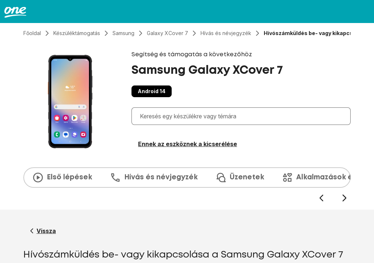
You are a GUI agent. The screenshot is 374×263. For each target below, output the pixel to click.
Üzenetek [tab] (239, 177)
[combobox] (243, 116)
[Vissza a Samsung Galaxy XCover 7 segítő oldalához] (42, 230)
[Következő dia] (344, 198)
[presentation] (187, 184)
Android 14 (151, 91)
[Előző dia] (321, 198)
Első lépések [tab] (62, 177)
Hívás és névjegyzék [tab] (154, 177)
